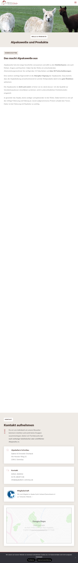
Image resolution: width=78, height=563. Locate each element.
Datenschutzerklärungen (39, 530)
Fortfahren (31, 560)
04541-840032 (17, 474)
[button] (75, 2)
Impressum (39, 557)
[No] (75, 558)
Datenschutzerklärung (44, 560)
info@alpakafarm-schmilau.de (22, 480)
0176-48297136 (17, 477)
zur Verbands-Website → (25, 497)
